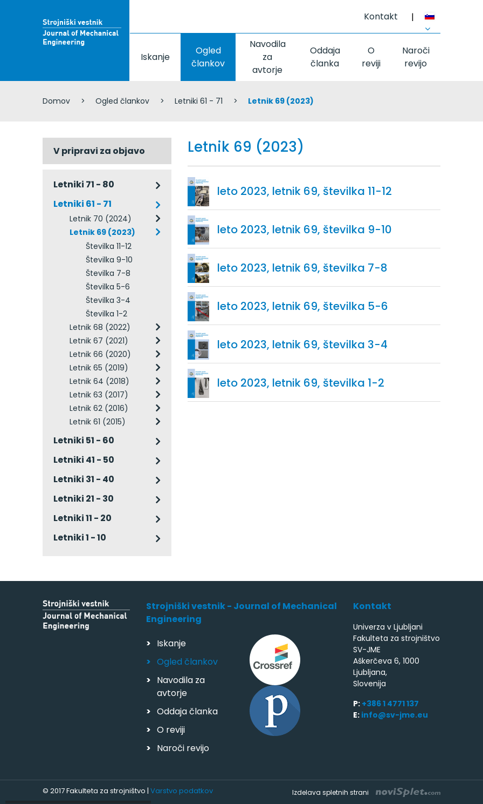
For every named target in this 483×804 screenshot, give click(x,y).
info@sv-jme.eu (394, 715)
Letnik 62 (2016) (99, 408)
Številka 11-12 (109, 246)
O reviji (371, 57)
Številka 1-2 (106, 313)
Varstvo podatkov (181, 791)
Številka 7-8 (108, 273)
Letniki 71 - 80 (83, 184)
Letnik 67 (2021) (99, 340)
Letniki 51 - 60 (83, 440)
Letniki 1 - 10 (79, 537)
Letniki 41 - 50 (83, 460)
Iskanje (155, 57)
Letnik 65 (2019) (99, 367)
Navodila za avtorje (268, 57)
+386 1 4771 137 (390, 703)
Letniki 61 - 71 (199, 101)
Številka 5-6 (108, 286)
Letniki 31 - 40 (83, 479)
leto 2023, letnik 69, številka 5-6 (302, 306)
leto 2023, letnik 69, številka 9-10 (304, 229)
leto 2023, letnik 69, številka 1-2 (300, 382)
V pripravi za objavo (99, 151)
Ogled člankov (208, 57)
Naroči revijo (416, 57)
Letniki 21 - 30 (83, 498)
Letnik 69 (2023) (102, 232)
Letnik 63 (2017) (99, 394)
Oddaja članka (325, 57)
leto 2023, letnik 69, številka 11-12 (304, 191)
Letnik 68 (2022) (100, 327)
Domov (56, 101)
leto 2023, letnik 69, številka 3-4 (302, 344)
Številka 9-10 (109, 259)
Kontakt (381, 16)
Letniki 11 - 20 (82, 518)
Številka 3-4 (108, 300)
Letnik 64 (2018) (99, 381)
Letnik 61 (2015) (98, 421)
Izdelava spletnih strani (366, 792)
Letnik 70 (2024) (101, 218)
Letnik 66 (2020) (100, 354)
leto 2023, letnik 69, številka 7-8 (302, 267)
